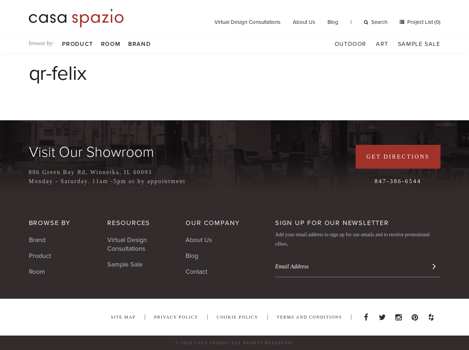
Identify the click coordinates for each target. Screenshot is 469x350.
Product (77, 44)
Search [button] (375, 22)
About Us (304, 22)
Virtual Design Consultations (247, 22)
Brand (139, 44)
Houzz (431, 315)
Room (110, 44)
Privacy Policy (176, 317)
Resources (128, 223)
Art (382, 44)
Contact (196, 272)
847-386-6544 (398, 181)
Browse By (49, 223)
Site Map (123, 317)
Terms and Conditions (309, 317)
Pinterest (414, 315)
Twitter (382, 315)
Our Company (213, 223)
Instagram (398, 315)
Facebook (366, 315)
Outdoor (350, 44)
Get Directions (398, 157)
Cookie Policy (237, 317)
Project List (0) (423, 22)
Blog (332, 22)
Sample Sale (419, 44)
